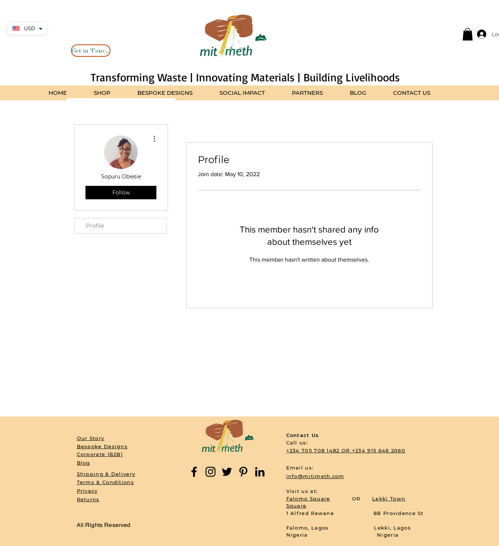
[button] (467, 34)
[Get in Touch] (90, 50)
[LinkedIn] (259, 471)
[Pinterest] (243, 471)
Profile (95, 225)
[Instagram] (210, 471)
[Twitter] (227, 471)
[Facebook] (194, 471)
